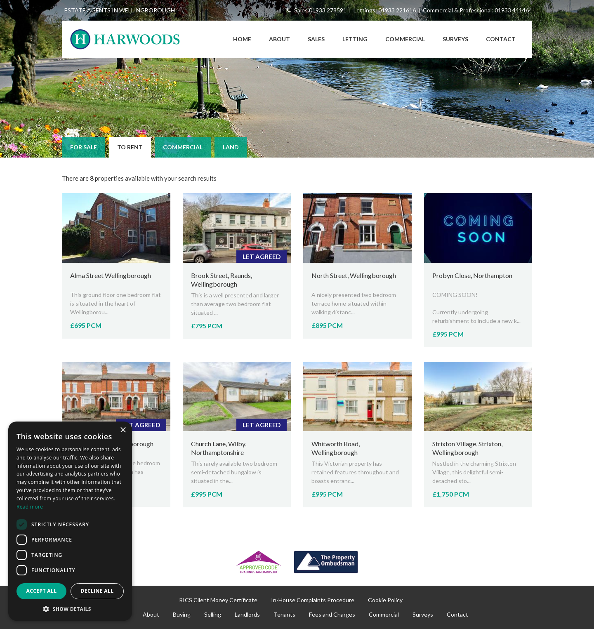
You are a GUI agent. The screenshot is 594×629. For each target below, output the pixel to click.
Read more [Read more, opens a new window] (29, 506)
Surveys (455, 38)
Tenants (284, 614)
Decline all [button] (97, 590)
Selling (212, 614)
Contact (501, 38)
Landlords (247, 614)
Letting (355, 38)
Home (242, 38)
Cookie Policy (385, 599)
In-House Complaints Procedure (312, 599)
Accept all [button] (41, 590)
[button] (70, 609)
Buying (182, 614)
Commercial (405, 38)
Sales (316, 38)
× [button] (123, 430)
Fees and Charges (332, 614)
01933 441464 (513, 10)
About (279, 38)
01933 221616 (397, 10)
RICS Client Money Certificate (218, 599)
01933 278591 (327, 10)
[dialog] (70, 521)
